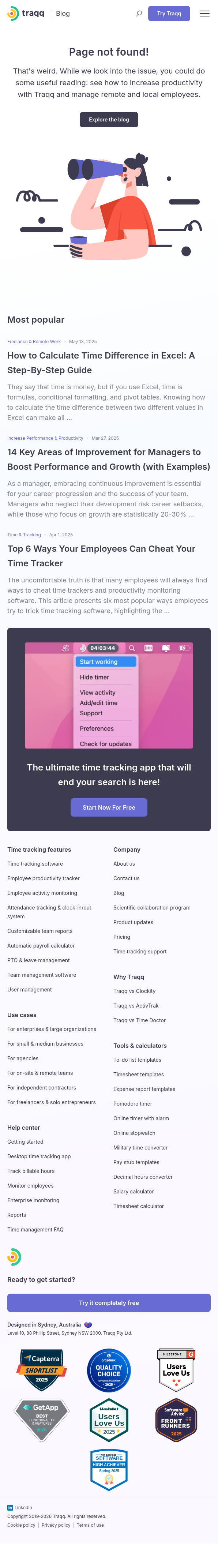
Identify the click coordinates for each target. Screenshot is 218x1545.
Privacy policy (56, 1525)
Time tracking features (39, 849)
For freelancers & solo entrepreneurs (51, 1102)
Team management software (41, 975)
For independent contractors (41, 1087)
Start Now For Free (109, 807)
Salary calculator (133, 1191)
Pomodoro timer (132, 1103)
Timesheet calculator (138, 1206)
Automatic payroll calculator (41, 945)
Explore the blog (109, 119)
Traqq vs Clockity (134, 991)
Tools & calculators (140, 1045)
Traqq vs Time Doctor (139, 1020)
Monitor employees (30, 1185)
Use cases (22, 1015)
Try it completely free (109, 1302)
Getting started (25, 1142)
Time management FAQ (35, 1229)
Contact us (126, 878)
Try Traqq (169, 13)
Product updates (133, 922)
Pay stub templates (136, 1162)
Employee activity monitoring (42, 893)
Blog (118, 893)
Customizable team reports (39, 931)
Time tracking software (35, 863)
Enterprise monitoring (33, 1200)
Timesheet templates (138, 1074)
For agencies (22, 1058)
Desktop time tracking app (39, 1156)
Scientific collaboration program (152, 907)
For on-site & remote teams (40, 1073)
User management (29, 989)
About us (124, 863)
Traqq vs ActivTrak (136, 1005)
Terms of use (90, 1525)
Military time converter (140, 1147)
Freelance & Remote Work (34, 341)
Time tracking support (140, 951)
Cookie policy (21, 1525)
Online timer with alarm (141, 1118)
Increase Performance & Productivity (45, 438)
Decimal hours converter (143, 1177)
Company (126, 849)
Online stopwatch (134, 1133)
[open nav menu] (205, 13)
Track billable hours (31, 1171)
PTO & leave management (38, 960)
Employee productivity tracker (43, 878)
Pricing (121, 937)
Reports (16, 1215)
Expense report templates (144, 1089)
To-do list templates (137, 1060)
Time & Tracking (24, 534)
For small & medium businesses (45, 1043)
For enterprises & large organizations (51, 1029)
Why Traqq (128, 976)
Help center (23, 1127)
